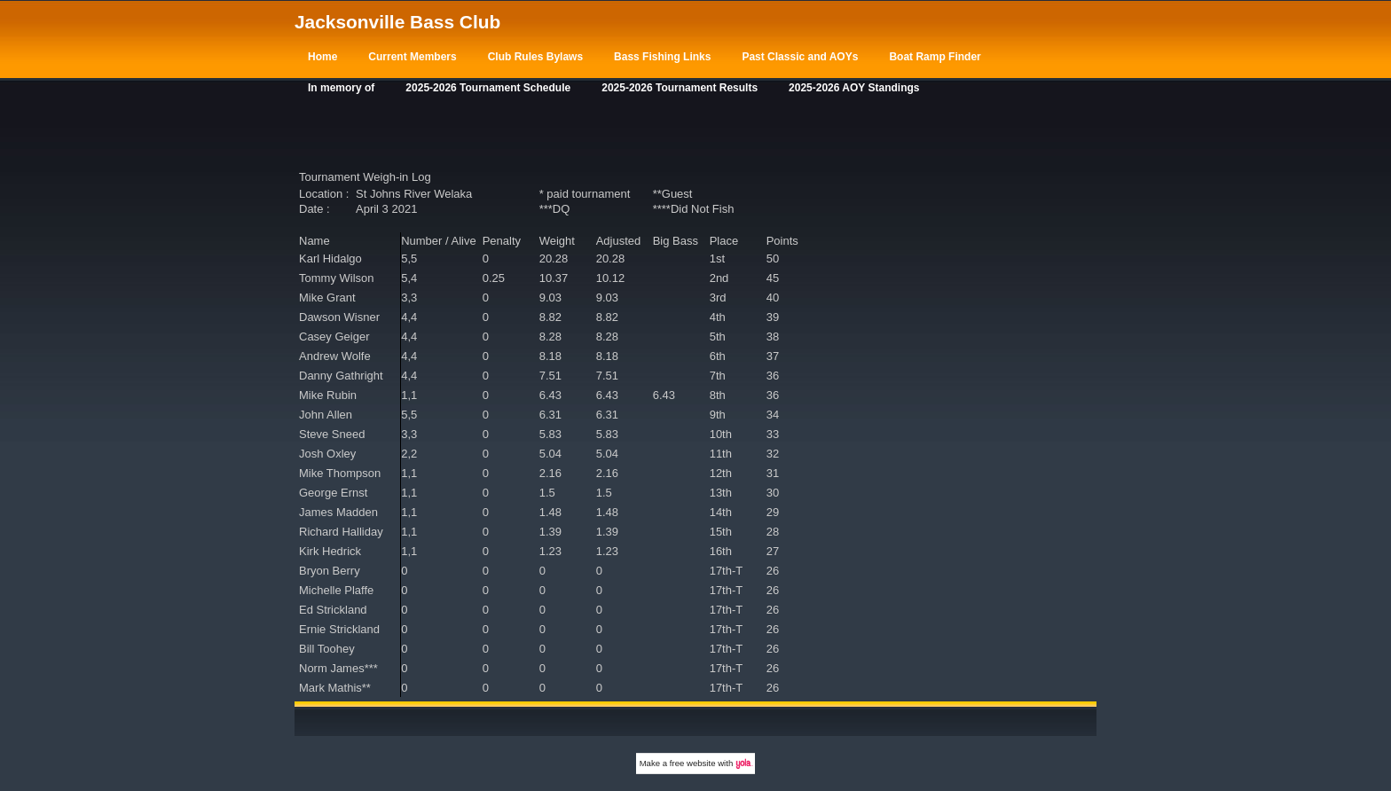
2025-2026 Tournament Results (679, 88)
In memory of (341, 88)
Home (322, 57)
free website (693, 763)
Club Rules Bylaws (535, 57)
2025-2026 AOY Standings (854, 88)
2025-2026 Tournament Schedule (487, 88)
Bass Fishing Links (662, 57)
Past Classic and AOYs (800, 57)
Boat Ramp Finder (934, 57)
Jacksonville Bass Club (397, 22)
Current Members (412, 57)
